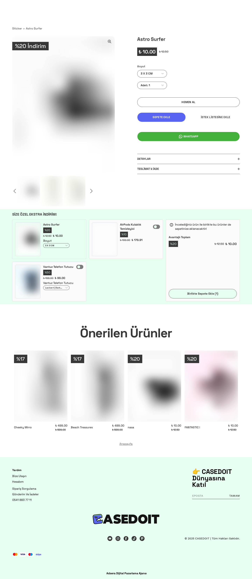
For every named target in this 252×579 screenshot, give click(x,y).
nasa (131, 427)
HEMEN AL (188, 102)
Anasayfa (126, 444)
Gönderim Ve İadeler (25, 494)
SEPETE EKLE (161, 117)
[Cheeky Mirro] (40, 386)
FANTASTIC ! (192, 427)
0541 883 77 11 (22, 500)
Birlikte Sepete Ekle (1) (202, 293)
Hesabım (18, 481)
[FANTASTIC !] (211, 386)
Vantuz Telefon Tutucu (58, 267)
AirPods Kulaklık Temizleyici (130, 227)
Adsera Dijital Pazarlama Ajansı (126, 573)
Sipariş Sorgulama (24, 489)
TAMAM (234, 495)
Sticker (17, 28)
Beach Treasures (82, 427)
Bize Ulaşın (19, 476)
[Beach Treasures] (97, 386)
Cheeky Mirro (23, 427)
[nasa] (154, 386)
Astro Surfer (34, 28)
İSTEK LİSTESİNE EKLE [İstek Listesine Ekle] (215, 117)
